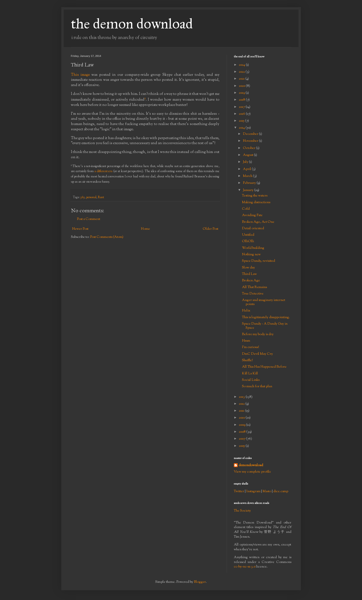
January (248, 190)
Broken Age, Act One (258, 222)
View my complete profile (252, 471)
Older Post (210, 229)
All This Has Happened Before (264, 367)
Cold (246, 209)
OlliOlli (248, 241)
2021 (242, 78)
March (248, 176)
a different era (103, 171)
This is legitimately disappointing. (266, 317)
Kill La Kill (250, 373)
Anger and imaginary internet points (263, 302)
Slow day (248, 267)
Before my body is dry (258, 334)
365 (82, 197)
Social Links (250, 380)
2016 (242, 114)
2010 (242, 417)
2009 (242, 425)
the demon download (132, 23)
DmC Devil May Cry (257, 354)
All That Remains (254, 287)
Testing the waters (254, 195)
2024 (242, 65)
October (249, 148)
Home (145, 229)
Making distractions (256, 202)
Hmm (246, 340)
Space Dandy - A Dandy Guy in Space (264, 326)
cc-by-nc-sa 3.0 (244, 566)
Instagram (253, 491)
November (251, 141)
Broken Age (251, 280)
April (247, 169)
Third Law (249, 274)
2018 (242, 100)
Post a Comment (88, 219)
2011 (242, 411)
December (251, 134)
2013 (242, 397)
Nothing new (251, 254)
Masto (267, 491)
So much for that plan (257, 386)
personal (91, 197)
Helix (246, 310)
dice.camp (280, 491)
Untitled (248, 235)
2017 (242, 107)
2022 (242, 72)
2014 (242, 127)
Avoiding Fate (252, 215)
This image (80, 74)
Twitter (239, 491)
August (248, 155)
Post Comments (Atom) (106, 237)
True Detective (253, 293)
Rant (101, 197)
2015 (242, 121)
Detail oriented (253, 228)
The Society (242, 510)
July (246, 162)
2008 (242, 432)
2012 (242, 404)
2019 (242, 93)
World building (253, 248)
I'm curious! (250, 347)
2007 (242, 438)
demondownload (251, 465)
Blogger (200, 582)
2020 (242, 86)
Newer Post (80, 229)
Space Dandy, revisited (258, 261)
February (250, 183)
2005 (242, 446)
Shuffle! (247, 360)
